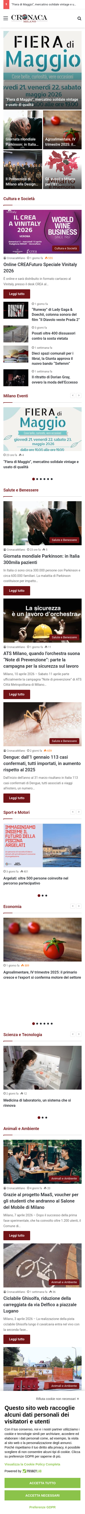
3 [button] (41, 479)
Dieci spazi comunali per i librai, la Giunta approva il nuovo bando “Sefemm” (52, 358)
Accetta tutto (42, 1483)
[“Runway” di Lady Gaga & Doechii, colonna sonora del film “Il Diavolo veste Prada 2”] (15, 310)
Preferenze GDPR (42, 1507)
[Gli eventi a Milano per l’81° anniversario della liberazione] (62, 169)
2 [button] (37, 479)
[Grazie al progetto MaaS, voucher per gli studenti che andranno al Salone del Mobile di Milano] (42, 1128)
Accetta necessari (42, 1495)
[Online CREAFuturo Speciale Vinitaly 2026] (42, 232)
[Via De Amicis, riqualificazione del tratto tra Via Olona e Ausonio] (42, 1335)
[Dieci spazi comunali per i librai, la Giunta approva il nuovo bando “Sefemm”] (15, 354)
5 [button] (48, 479)
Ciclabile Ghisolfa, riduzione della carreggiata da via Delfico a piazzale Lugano (40, 1271)
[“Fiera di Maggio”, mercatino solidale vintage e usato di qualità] (42, 70)
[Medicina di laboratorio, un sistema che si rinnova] (42, 1034)
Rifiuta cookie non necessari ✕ (57, 1399)
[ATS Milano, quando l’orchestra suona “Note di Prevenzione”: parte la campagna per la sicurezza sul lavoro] (42, 621)
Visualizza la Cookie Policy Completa (32, 1464)
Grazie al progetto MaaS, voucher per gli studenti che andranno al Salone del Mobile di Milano (40, 1167)
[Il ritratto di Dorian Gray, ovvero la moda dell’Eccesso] (15, 377)
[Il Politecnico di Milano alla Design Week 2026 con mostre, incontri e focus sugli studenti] (22, 169)
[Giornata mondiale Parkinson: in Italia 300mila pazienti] (22, 129)
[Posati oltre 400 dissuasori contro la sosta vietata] (15, 333)
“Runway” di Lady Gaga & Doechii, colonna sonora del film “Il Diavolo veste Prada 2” (56, 314)
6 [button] (52, 479)
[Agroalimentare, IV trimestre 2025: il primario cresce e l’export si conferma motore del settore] (62, 129)
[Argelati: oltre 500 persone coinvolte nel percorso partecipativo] (42, 846)
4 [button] (44, 479)
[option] (42, 110)
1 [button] (33, 479)
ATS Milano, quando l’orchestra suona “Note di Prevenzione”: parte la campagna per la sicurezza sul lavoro (41, 660)
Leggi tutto (16, 294)
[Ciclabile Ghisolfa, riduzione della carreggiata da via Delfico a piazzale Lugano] (42, 1232)
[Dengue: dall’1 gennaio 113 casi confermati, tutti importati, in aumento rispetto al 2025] (42, 724)
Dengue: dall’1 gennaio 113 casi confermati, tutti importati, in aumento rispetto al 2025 (42, 763)
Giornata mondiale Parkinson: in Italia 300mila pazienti (21, 144)
